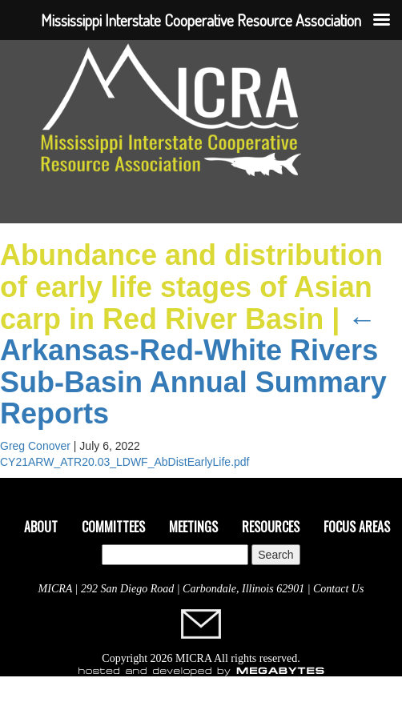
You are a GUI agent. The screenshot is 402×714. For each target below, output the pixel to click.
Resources (270, 526)
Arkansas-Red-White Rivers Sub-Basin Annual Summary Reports (193, 367)
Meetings (193, 526)
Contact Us (338, 589)
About (41, 526)
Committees (113, 526)
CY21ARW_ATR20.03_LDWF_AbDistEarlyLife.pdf (125, 461)
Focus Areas (357, 526)
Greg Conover (35, 445)
